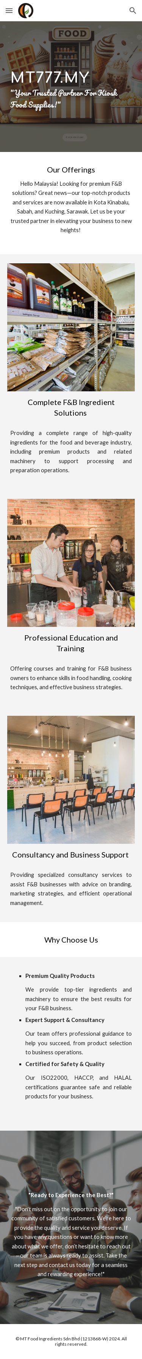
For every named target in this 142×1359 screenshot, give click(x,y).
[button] (9, 10)
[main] (71, 87)
